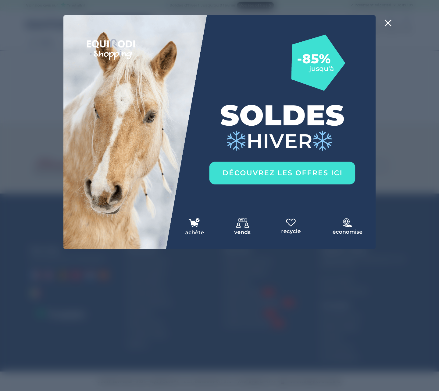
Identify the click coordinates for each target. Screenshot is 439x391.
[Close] (388, 26)
